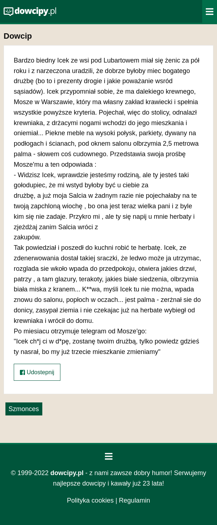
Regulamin (134, 500)
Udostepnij (37, 372)
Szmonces (24, 409)
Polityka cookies (90, 500)
